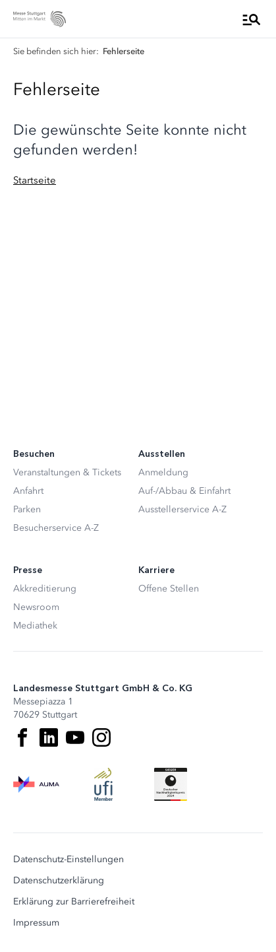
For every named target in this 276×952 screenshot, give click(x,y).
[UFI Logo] (103, 784)
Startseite (34, 180)
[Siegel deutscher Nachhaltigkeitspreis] (171, 784)
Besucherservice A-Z (56, 527)
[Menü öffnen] (251, 19)
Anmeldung (163, 472)
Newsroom (36, 607)
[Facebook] (22, 737)
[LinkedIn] (49, 737)
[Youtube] (75, 737)
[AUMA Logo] (36, 784)
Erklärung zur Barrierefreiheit (73, 902)
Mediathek (35, 625)
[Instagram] (101, 737)
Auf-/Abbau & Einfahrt (184, 490)
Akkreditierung (44, 588)
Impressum (36, 923)
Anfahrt (28, 490)
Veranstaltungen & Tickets (67, 472)
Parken (27, 509)
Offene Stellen (168, 588)
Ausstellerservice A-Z (182, 509)
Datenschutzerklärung (58, 880)
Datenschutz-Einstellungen (68, 859)
